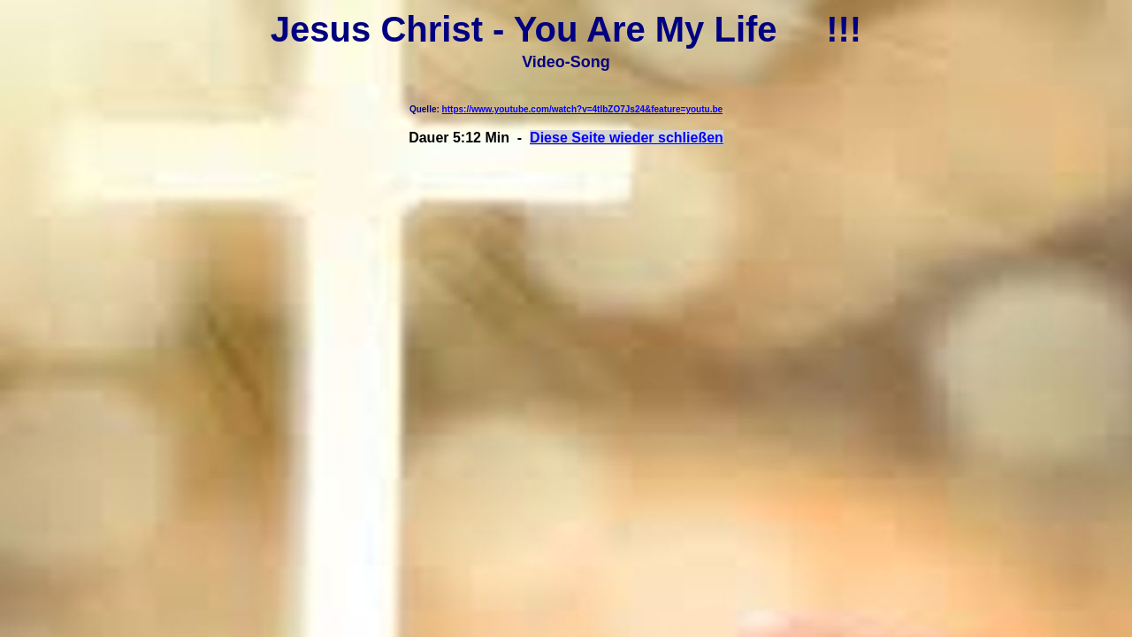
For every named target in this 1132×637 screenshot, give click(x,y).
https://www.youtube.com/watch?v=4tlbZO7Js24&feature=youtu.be (582, 109)
